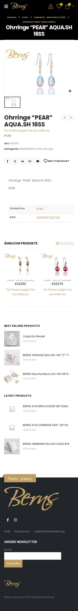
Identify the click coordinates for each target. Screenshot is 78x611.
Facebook (7, 161)
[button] (57, 243)
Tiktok (23, 520)
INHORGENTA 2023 (31, 148)
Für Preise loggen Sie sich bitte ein (27, 130)
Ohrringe (48, 148)
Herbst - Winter (15, 280)
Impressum (22, 531)
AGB (7, 531)
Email (7, 550)
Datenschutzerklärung (49, 531)
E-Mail (37, 161)
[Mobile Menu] (7, 6)
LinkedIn (22, 161)
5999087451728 (48, 218)
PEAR (40, 209)
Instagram (15, 520)
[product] (20, 264)
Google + (30, 161)
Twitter (15, 161)
